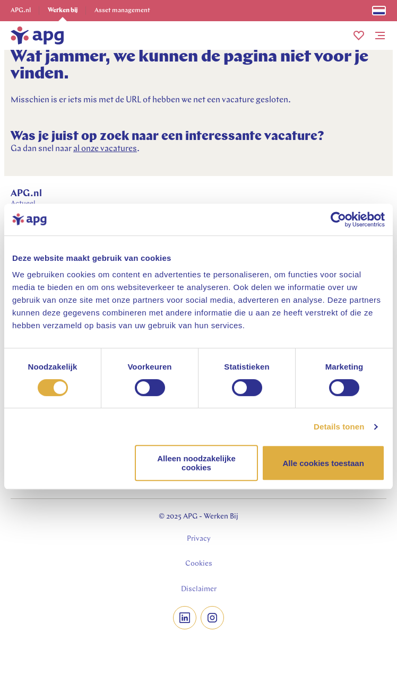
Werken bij (62, 10)
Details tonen (339, 426)
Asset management (122, 10)
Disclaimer (199, 589)
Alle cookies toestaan (323, 463)
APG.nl (21, 10)
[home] (37, 35)
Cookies (198, 564)
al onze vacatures (105, 149)
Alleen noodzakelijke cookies (196, 463)
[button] (358, 35)
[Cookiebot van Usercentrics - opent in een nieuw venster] (338, 219)
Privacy (199, 539)
